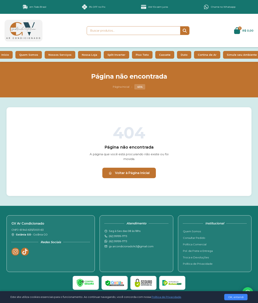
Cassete (164, 54)
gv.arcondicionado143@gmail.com (131, 246)
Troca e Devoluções (196, 257)
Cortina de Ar (207, 54)
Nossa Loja (89, 54)
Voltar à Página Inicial (129, 173)
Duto (184, 54)
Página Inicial (121, 86)
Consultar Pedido (194, 237)
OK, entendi (236, 297)
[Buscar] (184, 30)
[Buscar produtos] (133, 30)
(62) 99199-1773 (118, 241)
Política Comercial (194, 244)
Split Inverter (116, 54)
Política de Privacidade (198, 263)
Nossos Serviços (60, 54)
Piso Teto (142, 54)
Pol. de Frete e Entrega (198, 250)
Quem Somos (28, 54)
